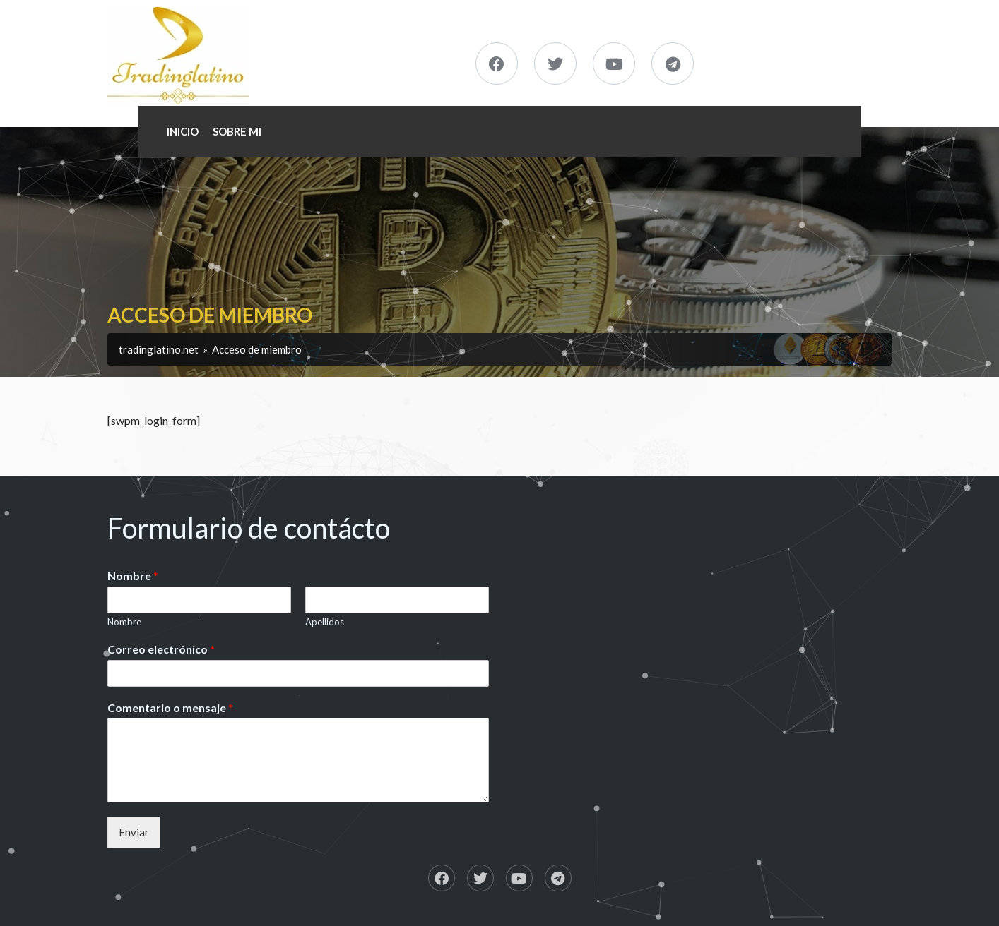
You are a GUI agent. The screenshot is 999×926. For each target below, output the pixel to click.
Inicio (183, 131)
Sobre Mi (237, 131)
